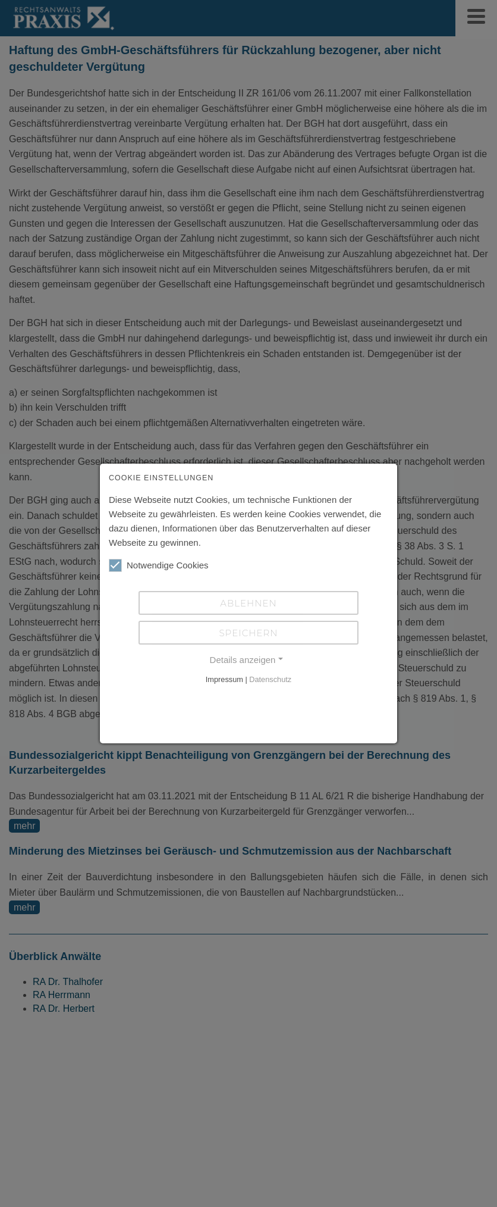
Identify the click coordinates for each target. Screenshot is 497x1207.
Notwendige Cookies (159, 565)
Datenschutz (270, 679)
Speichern (248, 633)
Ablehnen (248, 603)
